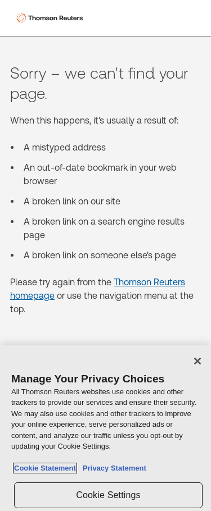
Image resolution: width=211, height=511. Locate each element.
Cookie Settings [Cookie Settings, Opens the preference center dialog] (108, 495)
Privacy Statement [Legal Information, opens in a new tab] (112, 468)
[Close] (197, 361)
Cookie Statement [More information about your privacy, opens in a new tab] (45, 468)
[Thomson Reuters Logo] (51, 18)
